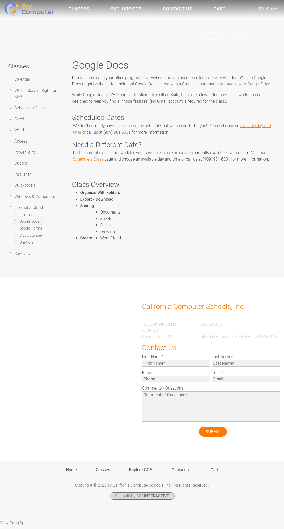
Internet (25, 217)
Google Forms (30, 231)
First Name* (152, 359)
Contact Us (177, 9)
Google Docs (29, 224)
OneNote (26, 245)
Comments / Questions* (163, 391)
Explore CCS (126, 9)
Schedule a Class (29, 110)
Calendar (22, 82)
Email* (217, 375)
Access (20, 144)
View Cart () (11, 525)
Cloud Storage (30, 238)
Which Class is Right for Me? (35, 96)
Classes (78, 9)
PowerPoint (24, 155)
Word (19, 132)
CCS (152, 498)
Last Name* (222, 359)
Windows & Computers (34, 199)
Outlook (21, 166)
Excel (19, 121)
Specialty (22, 256)
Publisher (22, 177)
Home (71, 472)
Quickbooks (24, 188)
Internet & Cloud (28, 210)
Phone (148, 375)
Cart (219, 9)
